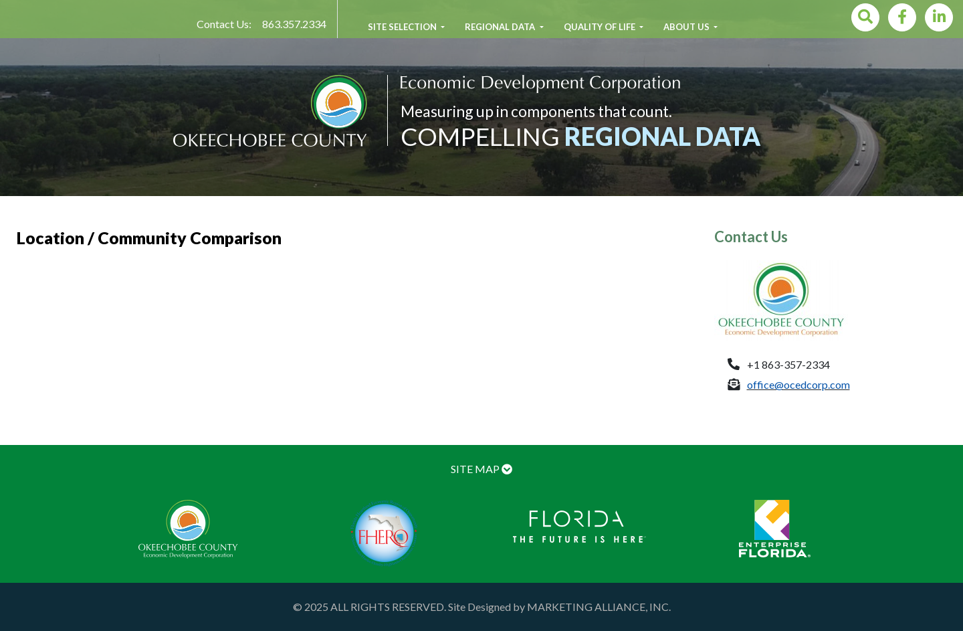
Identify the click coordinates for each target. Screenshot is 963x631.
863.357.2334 (294, 23)
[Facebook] (902, 17)
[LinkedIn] (939, 17)
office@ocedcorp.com (798, 384)
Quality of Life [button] (600, 26)
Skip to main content (0, 0)
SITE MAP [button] (481, 468)
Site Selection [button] (403, 26)
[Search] (865, 17)
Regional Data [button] (501, 26)
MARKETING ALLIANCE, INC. (599, 606)
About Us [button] (687, 26)
